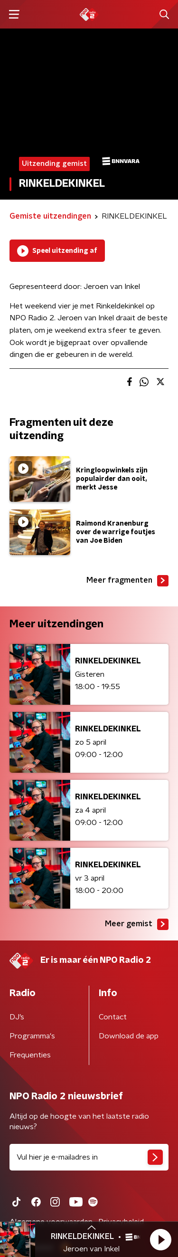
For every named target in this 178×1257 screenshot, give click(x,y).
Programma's (32, 1036)
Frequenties (30, 1055)
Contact (113, 1017)
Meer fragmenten (127, 580)
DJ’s (16, 1017)
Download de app (129, 1036)
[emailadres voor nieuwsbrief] (89, 1157)
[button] (160, 1239)
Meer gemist (137, 924)
